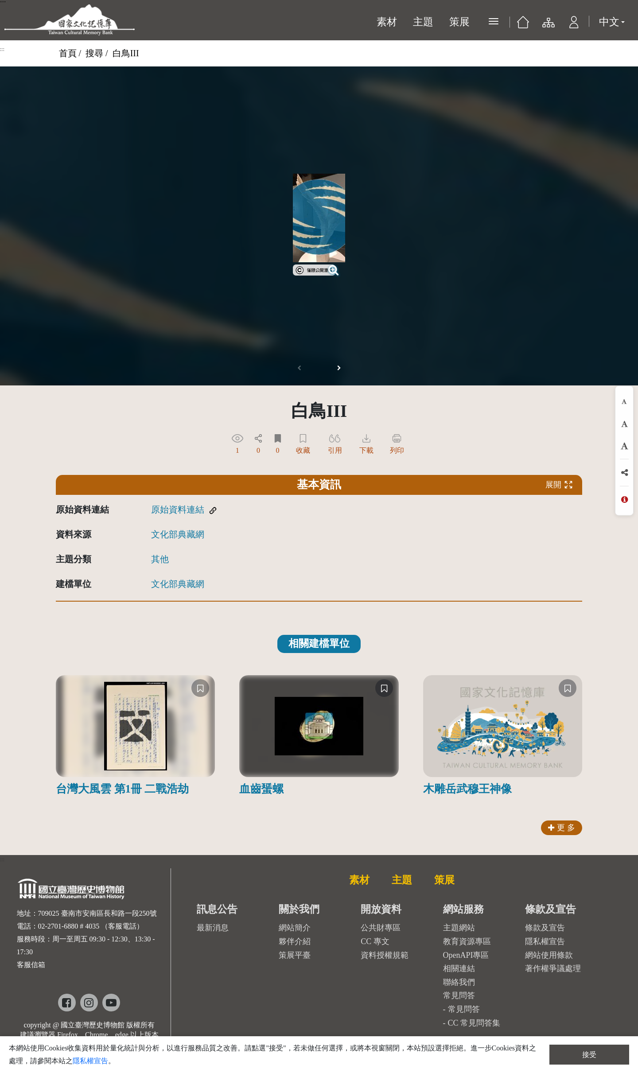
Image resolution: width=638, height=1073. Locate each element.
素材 (387, 21)
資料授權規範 (384, 955)
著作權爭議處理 (553, 968)
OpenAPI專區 (466, 955)
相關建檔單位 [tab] (319, 643)
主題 (423, 21)
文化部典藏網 (177, 534)
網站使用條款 (549, 955)
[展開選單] (494, 21)
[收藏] (200, 688)
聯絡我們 (459, 982)
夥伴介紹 (295, 941)
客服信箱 (31, 964)
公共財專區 (381, 927)
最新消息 (213, 927)
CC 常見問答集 (474, 1023)
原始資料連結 (177, 509)
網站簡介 (295, 927)
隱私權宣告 (545, 941)
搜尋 (94, 53)
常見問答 (464, 1009)
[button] (574, 24)
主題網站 (459, 927)
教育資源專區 (467, 941)
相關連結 (459, 968)
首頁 (68, 53)
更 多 (561, 827)
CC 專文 (375, 941)
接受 (589, 1054)
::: (2, 49)
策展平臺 (295, 955)
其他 (160, 559)
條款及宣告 (545, 927)
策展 (459, 21)
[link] (314, 269)
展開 (559, 484)
